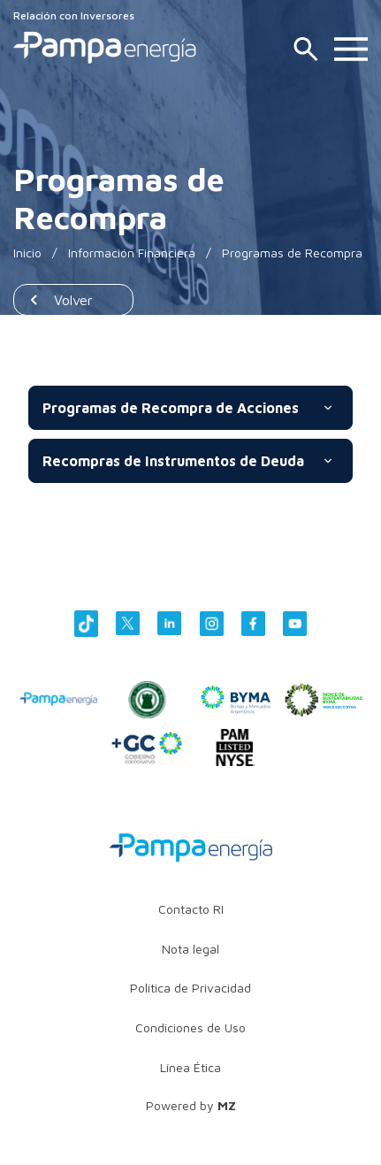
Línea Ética (190, 1067)
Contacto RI (191, 908)
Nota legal (190, 948)
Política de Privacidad (190, 987)
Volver (73, 300)
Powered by (191, 1105)
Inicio (27, 252)
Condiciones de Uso (190, 1027)
